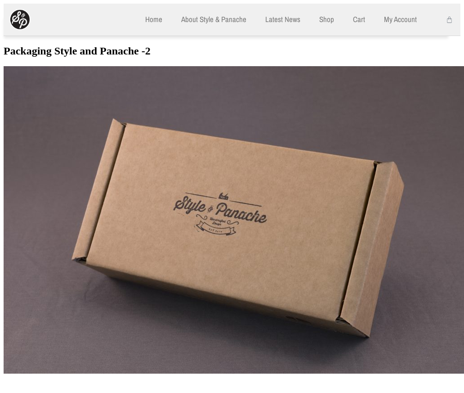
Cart (359, 19)
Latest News (282, 19)
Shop (326, 19)
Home (153, 19)
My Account (400, 19)
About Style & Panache (213, 19)
